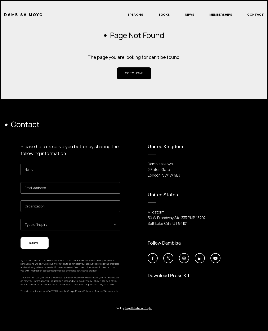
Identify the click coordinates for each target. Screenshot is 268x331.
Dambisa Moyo (23, 14)
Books (164, 14)
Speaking (135, 14)
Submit (34, 243)
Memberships (220, 14)
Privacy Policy (82, 291)
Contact (255, 14)
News (189, 14)
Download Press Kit (168, 275)
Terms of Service (103, 291)
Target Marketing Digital (138, 308)
